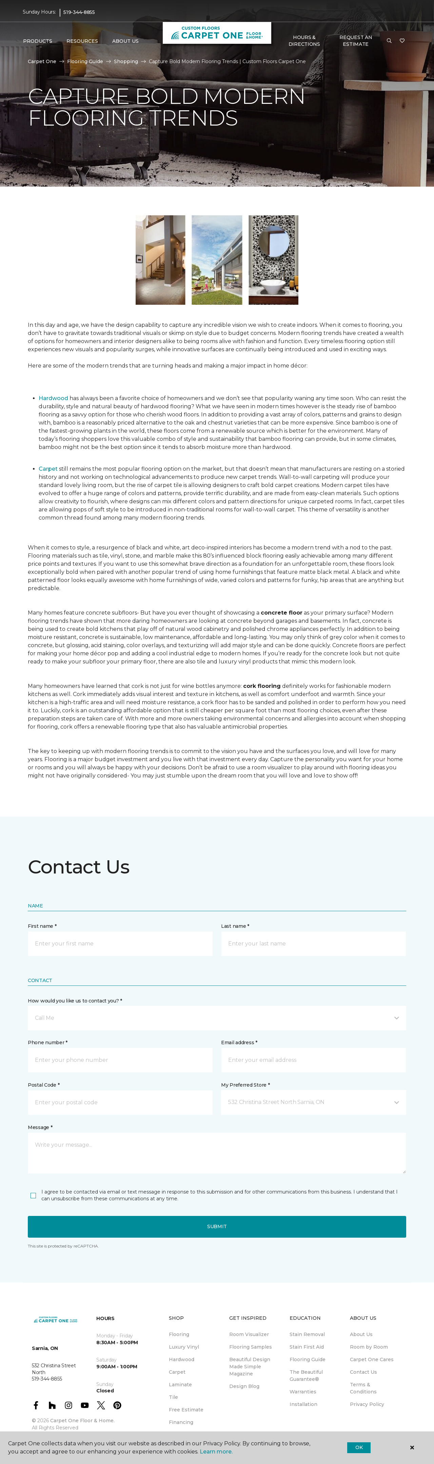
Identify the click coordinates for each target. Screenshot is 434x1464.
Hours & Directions (304, 40)
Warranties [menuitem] (303, 1392)
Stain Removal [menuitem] (307, 1334)
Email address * (239, 1042)
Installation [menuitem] (303, 1404)
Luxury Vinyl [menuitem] (184, 1347)
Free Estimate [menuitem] (186, 1410)
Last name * (235, 926)
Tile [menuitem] (173, 1397)
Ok (358, 1447)
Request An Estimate (355, 40)
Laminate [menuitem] (180, 1385)
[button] (389, 41)
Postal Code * (43, 1085)
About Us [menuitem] (361, 1334)
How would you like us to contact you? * (75, 1000)
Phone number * (47, 1042)
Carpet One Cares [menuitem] (372, 1359)
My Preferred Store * (245, 1085)
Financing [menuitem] (181, 1422)
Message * (40, 1127)
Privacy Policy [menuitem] (367, 1404)
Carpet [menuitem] (177, 1372)
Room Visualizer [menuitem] (249, 1334)
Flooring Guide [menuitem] (308, 1359)
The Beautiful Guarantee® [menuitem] (306, 1375)
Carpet (48, 469)
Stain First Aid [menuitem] (307, 1347)
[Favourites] (402, 41)
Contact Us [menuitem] (363, 1372)
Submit (217, 1226)
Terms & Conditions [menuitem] (363, 1388)
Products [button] (37, 41)
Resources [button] (82, 41)
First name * (42, 926)
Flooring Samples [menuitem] (250, 1347)
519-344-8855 (79, 12)
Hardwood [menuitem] (181, 1359)
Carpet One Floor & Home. (82, 1421)
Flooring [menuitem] (179, 1334)
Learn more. (216, 1451)
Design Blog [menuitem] (244, 1386)
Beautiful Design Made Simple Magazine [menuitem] (249, 1366)
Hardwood (53, 398)
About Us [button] (125, 41)
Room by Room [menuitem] (369, 1347)
